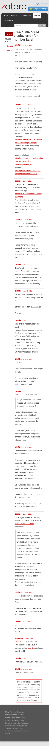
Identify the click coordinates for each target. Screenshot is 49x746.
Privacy (21, 715)
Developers (21, 712)
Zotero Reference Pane (24, 524)
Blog (7, 712)
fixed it (30, 648)
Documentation (25, 15)
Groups (14, 15)
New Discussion (10, 34)
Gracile (18, 105)
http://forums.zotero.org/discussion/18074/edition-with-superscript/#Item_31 (29, 161)
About (23, 717)
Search (9, 50)
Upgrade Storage (38, 8)
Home (6, 15)
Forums (37, 15)
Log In (37, 4)
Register (44, 4)
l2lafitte (18, 45)
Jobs (18, 717)
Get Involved (8, 20)
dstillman (19, 638)
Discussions (11, 46)
